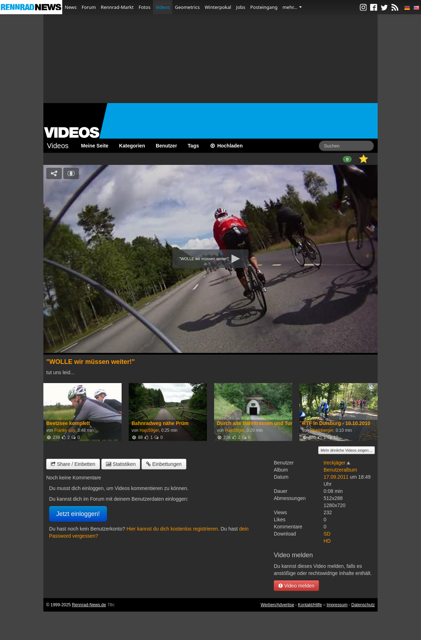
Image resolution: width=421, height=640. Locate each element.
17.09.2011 (336, 477)
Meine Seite (94, 146)
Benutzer (166, 146)
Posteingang (264, 7)
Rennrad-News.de (89, 604)
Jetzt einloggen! (78, 513)
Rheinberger (321, 430)
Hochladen (226, 146)
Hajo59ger (149, 430)
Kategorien (132, 146)
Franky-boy (64, 430)
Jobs (240, 7)
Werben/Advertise (277, 604)
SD (327, 534)
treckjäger (334, 463)
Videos (162, 7)
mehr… (292, 7)
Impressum (337, 604)
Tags (193, 146)
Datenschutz (363, 604)
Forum (88, 7)
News (70, 7)
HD (327, 541)
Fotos (144, 7)
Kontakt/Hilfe (310, 604)
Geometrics (187, 7)
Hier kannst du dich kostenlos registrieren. (173, 529)
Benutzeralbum (340, 470)
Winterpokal (218, 7)
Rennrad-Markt (117, 7)
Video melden (296, 585)
